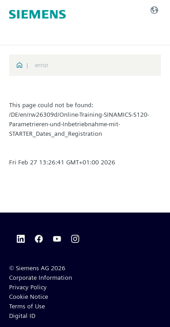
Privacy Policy (28, 287)
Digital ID (22, 315)
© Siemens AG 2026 (37, 268)
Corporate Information (40, 277)
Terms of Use (27, 306)
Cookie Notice (28, 296)
